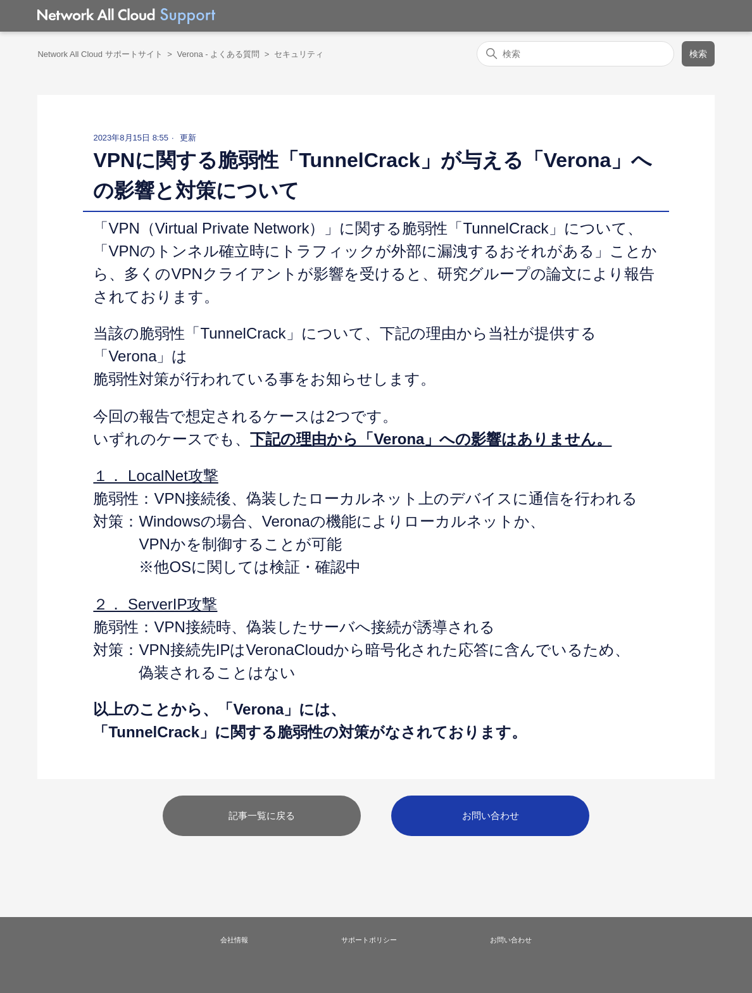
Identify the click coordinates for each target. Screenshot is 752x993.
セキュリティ (298, 54)
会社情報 (234, 940)
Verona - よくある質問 (218, 54)
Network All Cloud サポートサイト (99, 54)
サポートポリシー (369, 940)
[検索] (576, 53)
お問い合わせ (490, 815)
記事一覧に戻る (262, 815)
